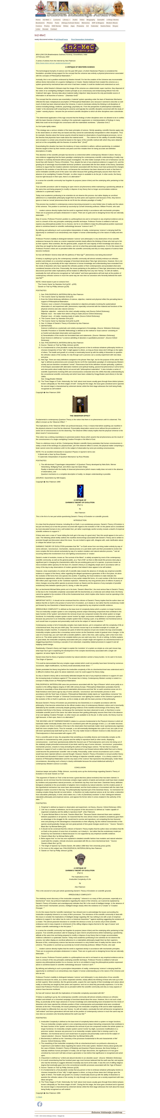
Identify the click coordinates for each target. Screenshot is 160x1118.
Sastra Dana (105, 26)
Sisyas (115, 26)
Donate (45, 29)
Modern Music (112, 23)
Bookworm (40, 23)
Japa (73, 26)
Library (66, 20)
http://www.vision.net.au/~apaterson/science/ (53, 63)
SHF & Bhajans (98, 23)
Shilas (65, 26)
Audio (75, 20)
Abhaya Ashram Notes (70, 23)
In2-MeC (47, 20)
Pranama (80, 26)
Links (38, 29)
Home (38, 20)
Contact (54, 29)
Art (87, 26)
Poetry (46, 26)
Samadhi (100, 20)
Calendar (94, 26)
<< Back (39, 1097)
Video (82, 20)
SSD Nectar (56, 26)
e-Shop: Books (113, 20)
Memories (86, 23)
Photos (50, 23)
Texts (57, 23)
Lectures (56, 20)
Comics (39, 26)
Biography (91, 20)
